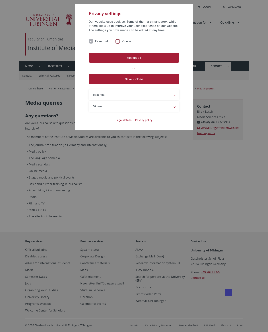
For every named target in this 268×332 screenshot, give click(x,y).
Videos (126, 41)
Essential (101, 41)
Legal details (124, 120)
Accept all (134, 58)
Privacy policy (143, 120)
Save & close (134, 79)
